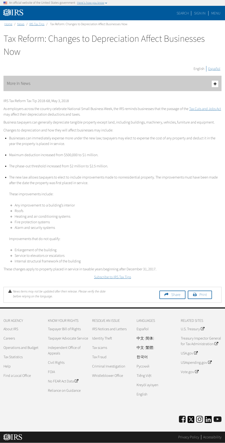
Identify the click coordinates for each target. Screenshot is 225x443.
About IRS (10, 329)
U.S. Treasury (192, 329)
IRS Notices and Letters (109, 329)
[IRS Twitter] (191, 421)
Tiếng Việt (144, 375)
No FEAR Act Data (63, 381)
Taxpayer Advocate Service (68, 338)
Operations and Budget (20, 347)
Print (203, 295)
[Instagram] (199, 419)
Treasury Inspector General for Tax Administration (201, 341)
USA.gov (189, 353)
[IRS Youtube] (218, 419)
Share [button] (175, 295)
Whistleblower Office (107, 375)
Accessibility (212, 437)
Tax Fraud (99, 357)
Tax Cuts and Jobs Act (205, 108)
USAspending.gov (196, 362)
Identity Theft (102, 338)
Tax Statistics (13, 357)
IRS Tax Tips (36, 24)
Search (183, 13)
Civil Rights (56, 362)
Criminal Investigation (108, 366)
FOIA (51, 371)
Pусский (143, 366)
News (20, 24)
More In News (112, 83)
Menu (215, 13)
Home (8, 24)
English (199, 68)
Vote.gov (189, 371)
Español (214, 68)
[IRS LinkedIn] (208, 421)
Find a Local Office (17, 375)
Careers (9, 338)
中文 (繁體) (145, 347)
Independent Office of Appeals (64, 350)
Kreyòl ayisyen (147, 385)
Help (7, 366)
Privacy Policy (188, 437)
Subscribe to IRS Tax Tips (112, 277)
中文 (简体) (145, 338)
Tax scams (99, 347)
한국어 (142, 357)
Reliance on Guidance (64, 390)
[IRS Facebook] (182, 419)
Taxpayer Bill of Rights (64, 329)
